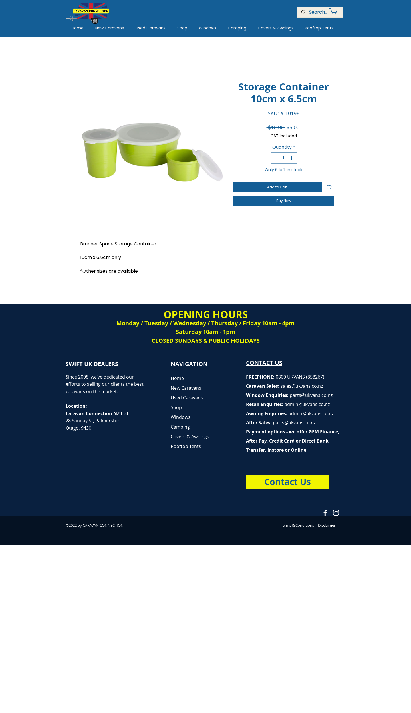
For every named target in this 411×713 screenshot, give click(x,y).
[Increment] (292, 158)
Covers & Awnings (190, 436)
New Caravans (186, 388)
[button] (333, 10)
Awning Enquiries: (290, 413)
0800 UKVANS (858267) (300, 377)
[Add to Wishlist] (329, 187)
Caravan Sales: (268, 386)
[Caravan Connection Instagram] (336, 513)
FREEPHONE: (261, 377)
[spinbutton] (283, 158)
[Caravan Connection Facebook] (325, 513)
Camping (180, 427)
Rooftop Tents (186, 446)
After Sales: (259, 422)
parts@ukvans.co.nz (311, 395)
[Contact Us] (287, 482)
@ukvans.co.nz (307, 386)
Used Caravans (187, 398)
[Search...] (320, 12)
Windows (180, 417)
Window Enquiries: (268, 395)
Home (177, 378)
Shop (176, 407)
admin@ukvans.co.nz (307, 404)
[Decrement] (275, 158)
